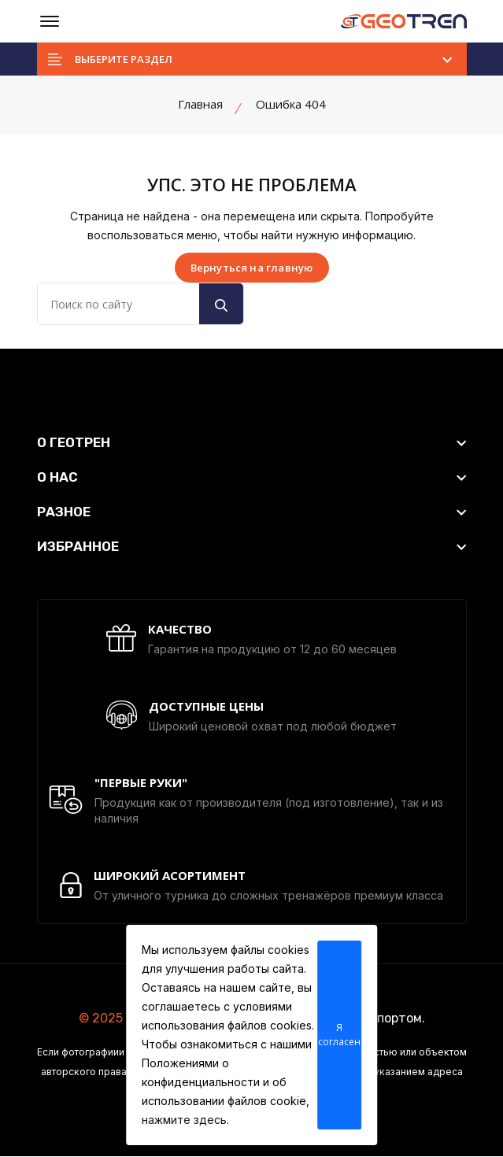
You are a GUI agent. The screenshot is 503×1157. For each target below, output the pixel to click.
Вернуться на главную (251, 268)
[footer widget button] (252, 442)
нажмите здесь (184, 1119)
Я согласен (339, 1034)
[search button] (221, 303)
